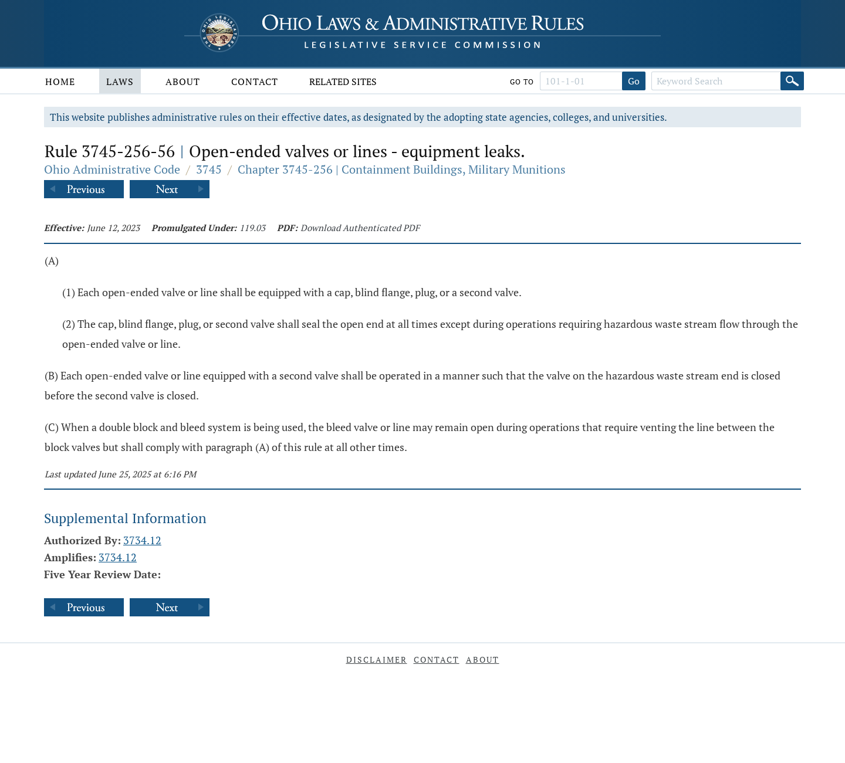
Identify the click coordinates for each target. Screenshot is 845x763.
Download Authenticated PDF (360, 227)
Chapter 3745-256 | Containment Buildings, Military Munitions (402, 169)
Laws (120, 81)
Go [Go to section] (634, 80)
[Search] (792, 81)
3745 (209, 169)
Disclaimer (376, 659)
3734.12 (142, 540)
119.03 (252, 227)
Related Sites (343, 81)
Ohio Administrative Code (112, 169)
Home (60, 81)
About (182, 81)
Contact (254, 81)
